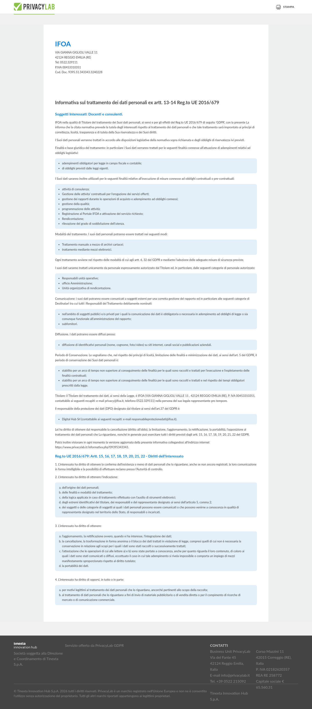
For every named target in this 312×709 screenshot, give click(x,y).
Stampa (285, 6)
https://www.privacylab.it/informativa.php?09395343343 (91, 447)
